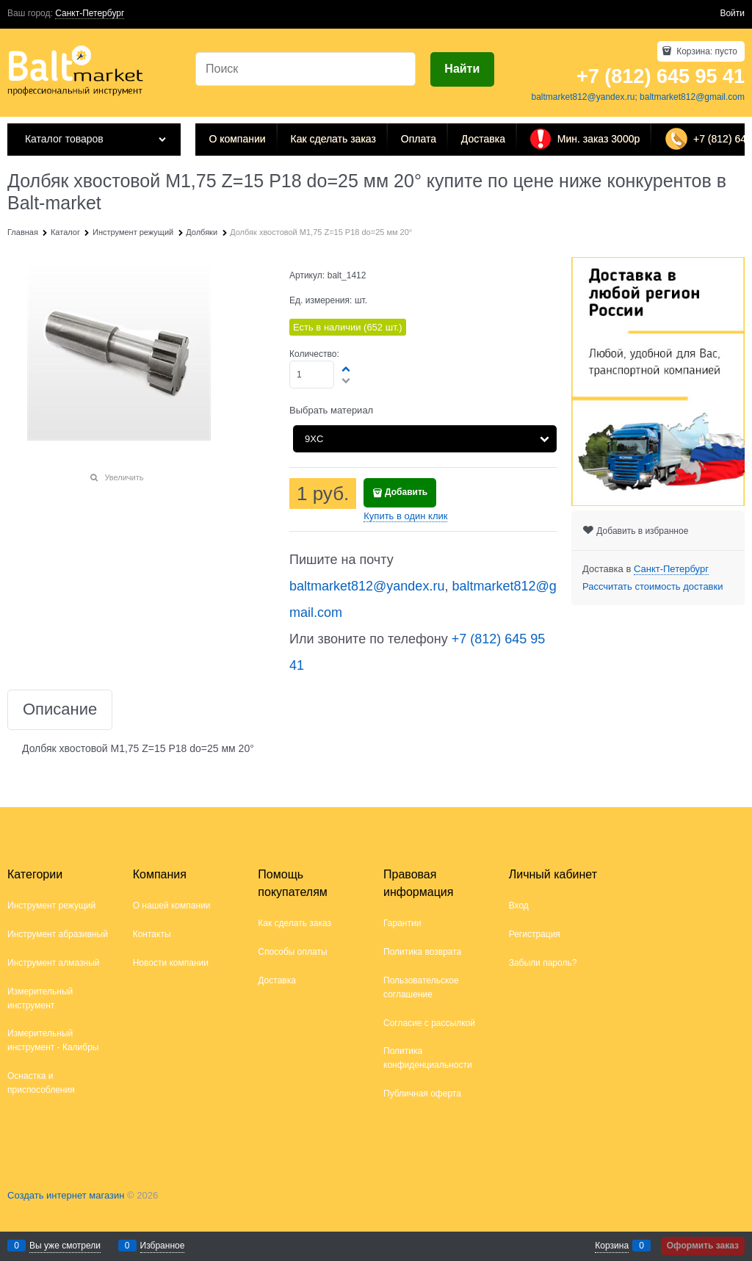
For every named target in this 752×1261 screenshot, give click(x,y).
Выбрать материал (331, 410)
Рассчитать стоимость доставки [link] (652, 586)
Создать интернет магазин (65, 1195)
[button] (346, 369)
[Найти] (462, 69)
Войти (732, 13)
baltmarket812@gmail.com (692, 97)
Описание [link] (60, 709)
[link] (89, 13)
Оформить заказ (703, 1245)
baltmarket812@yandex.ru (582, 97)
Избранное (162, 1245)
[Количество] (311, 375)
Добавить (406, 492)
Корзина (612, 1245)
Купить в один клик (405, 515)
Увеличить (123, 477)
